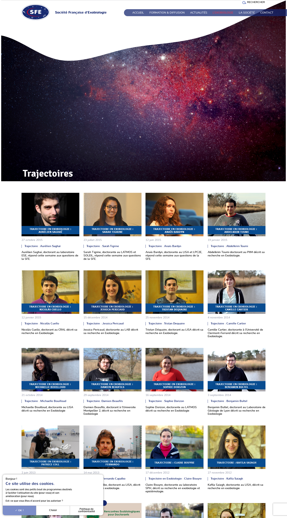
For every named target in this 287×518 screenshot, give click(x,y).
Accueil (138, 12)
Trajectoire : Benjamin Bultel (229, 401)
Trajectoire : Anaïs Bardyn (164, 246)
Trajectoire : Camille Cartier (228, 323)
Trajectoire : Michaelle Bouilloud (45, 401)
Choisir (53, 510)
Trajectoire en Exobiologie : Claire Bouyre (175, 479)
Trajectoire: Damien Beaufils (104, 401)
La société (247, 12)
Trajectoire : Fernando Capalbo (105, 479)
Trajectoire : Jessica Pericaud (105, 323)
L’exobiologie (223, 12)
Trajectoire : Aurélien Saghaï (43, 246)
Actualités (198, 12)
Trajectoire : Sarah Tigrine (102, 246)
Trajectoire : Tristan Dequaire (166, 323)
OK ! (19, 510)
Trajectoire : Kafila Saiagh (227, 479)
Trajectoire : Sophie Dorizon (166, 401)
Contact (266, 12)
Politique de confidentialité (86, 510)
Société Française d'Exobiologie (81, 13)
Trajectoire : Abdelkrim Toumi (229, 246)
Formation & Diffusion (167, 12)
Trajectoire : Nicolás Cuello (42, 323)
